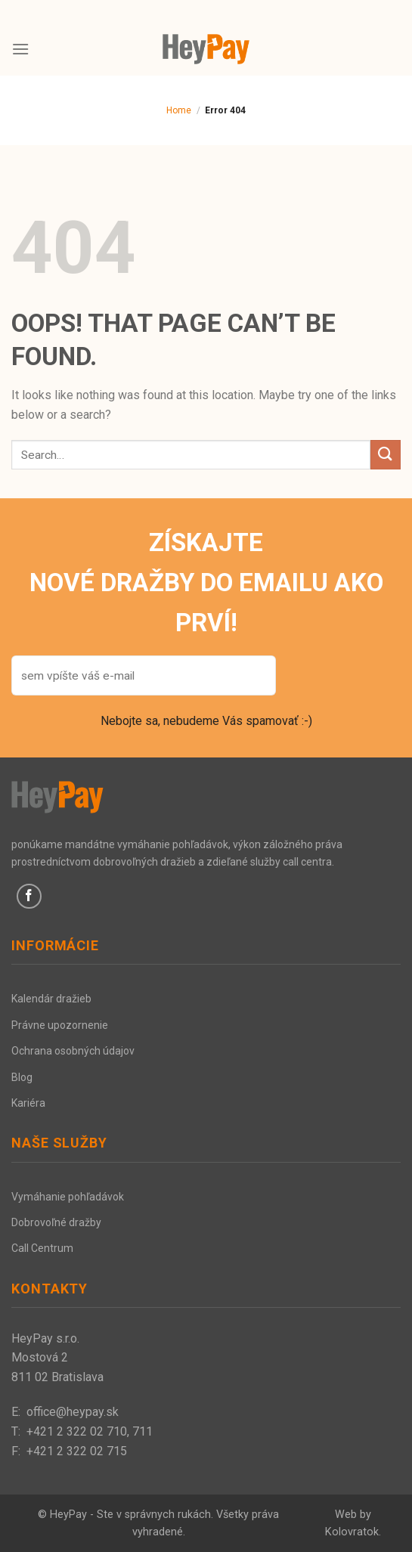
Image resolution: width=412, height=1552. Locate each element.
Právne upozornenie (59, 1025)
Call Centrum (42, 1248)
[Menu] (20, 48)
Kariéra (28, 1103)
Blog (22, 1077)
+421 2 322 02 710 (76, 1431)
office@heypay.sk (72, 1412)
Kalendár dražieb (51, 999)
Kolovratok (352, 1532)
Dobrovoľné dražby (56, 1222)
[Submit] (385, 454)
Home (178, 110)
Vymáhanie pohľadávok (67, 1197)
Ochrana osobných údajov (73, 1051)
